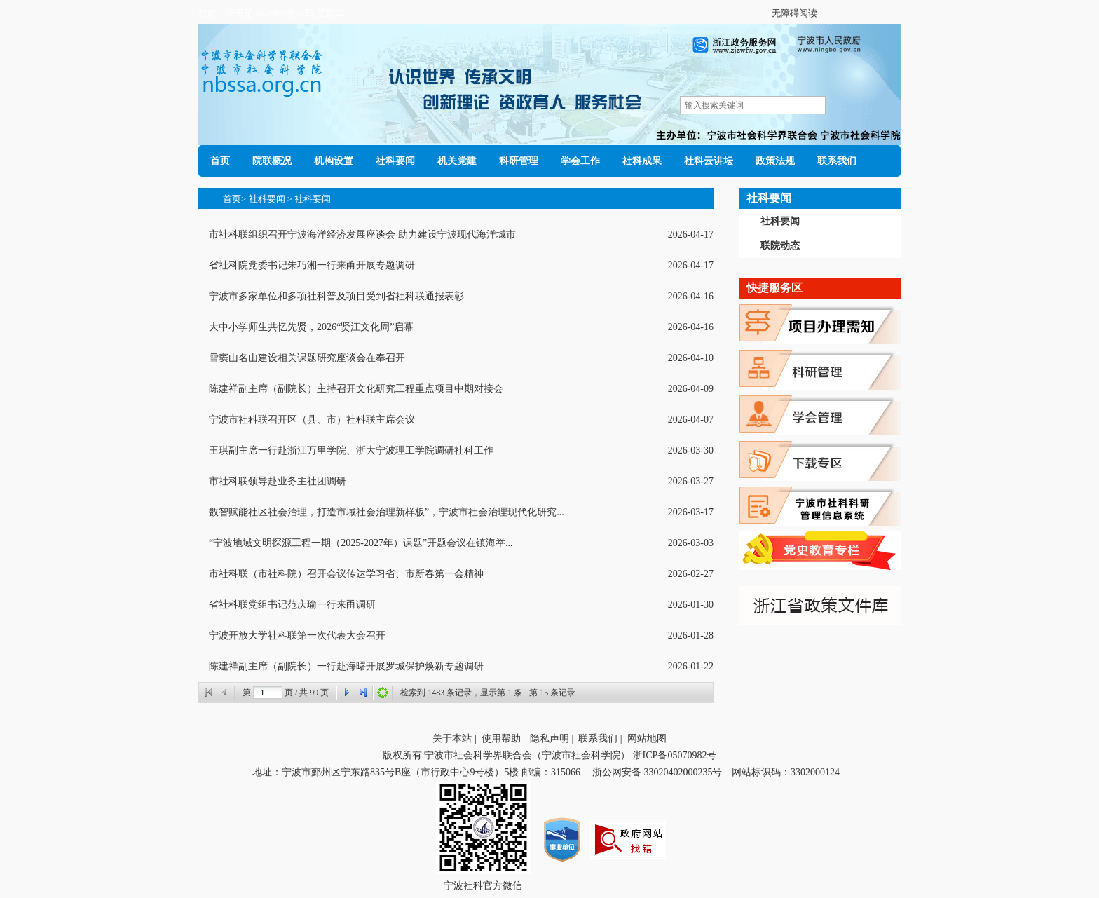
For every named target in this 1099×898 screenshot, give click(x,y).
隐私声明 (549, 738)
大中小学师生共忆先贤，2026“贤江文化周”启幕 (311, 327)
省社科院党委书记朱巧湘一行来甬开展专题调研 (312, 265)
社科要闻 (395, 161)
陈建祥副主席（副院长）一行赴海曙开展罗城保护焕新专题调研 (346, 666)
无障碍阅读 (794, 13)
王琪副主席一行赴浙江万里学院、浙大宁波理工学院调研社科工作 (351, 450)
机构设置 (333, 161)
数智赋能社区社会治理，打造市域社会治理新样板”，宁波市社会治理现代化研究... (386, 512)
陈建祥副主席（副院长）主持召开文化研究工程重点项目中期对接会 (356, 388)
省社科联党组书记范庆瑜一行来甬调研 (292, 604)
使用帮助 (501, 738)
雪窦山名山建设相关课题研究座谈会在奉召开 (307, 358)
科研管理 (518, 161)
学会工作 (580, 161)
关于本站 (452, 738)
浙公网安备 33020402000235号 (655, 772)
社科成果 (642, 161)
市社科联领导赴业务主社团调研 (277, 481)
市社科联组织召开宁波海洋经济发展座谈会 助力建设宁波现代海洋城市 (362, 234)
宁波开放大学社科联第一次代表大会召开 (297, 635)
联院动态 (780, 245)
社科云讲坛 (708, 161)
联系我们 (836, 161)
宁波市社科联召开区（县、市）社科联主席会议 (312, 419)
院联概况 (272, 161)
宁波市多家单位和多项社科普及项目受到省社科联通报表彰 (336, 296)
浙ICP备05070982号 (675, 755)
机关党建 (457, 161)
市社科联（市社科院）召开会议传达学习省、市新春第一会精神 (346, 574)
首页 (220, 161)
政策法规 (775, 161)
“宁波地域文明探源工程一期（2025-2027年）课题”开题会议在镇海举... (361, 543)
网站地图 (647, 738)
